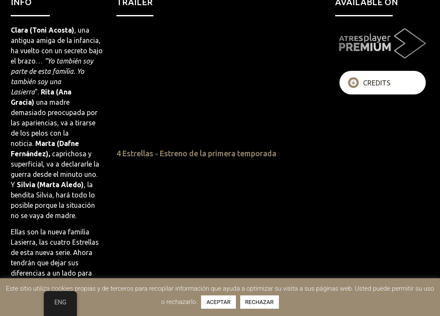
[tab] (382, 82)
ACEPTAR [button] (218, 302)
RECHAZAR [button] (259, 302)
